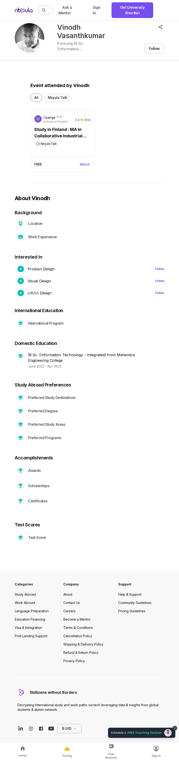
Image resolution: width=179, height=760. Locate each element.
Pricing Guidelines (131, 611)
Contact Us (71, 603)
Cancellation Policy (77, 636)
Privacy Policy (74, 661)
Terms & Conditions (78, 628)
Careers (69, 611)
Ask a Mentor (65, 10)
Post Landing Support (31, 636)
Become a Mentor (77, 619)
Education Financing (30, 619)
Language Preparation (32, 611)
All (36, 98)
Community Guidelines (135, 603)
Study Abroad (25, 594)
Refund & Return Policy (80, 652)
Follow (159, 269)
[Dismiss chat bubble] (175, 728)
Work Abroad (25, 603)
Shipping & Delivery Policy (83, 644)
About (67, 594)
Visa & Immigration (28, 628)
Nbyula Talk (57, 98)
